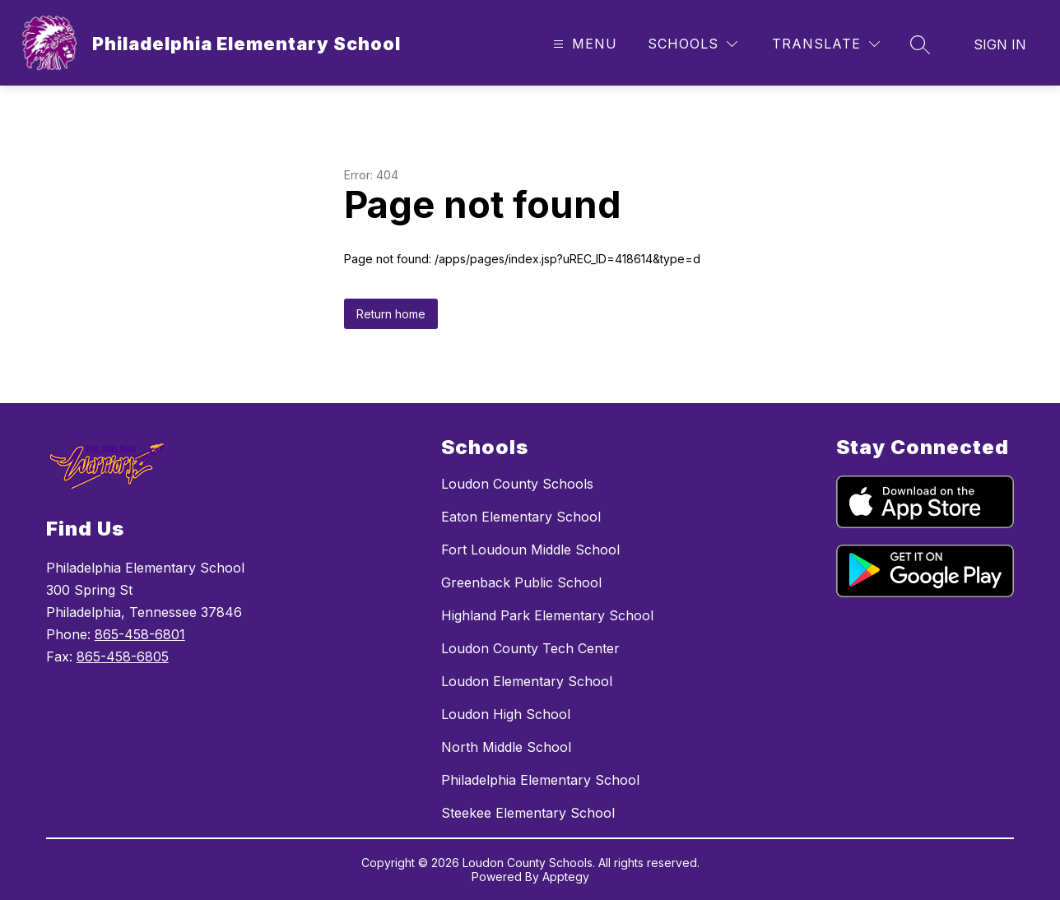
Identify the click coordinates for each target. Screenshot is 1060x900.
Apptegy (565, 877)
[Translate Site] (826, 44)
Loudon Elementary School (526, 681)
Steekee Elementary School (528, 813)
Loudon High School (505, 714)
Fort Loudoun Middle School (530, 549)
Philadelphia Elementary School (540, 780)
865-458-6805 (123, 656)
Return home (390, 314)
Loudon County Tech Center (530, 648)
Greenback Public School (521, 582)
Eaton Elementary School (521, 516)
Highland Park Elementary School (547, 615)
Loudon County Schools (517, 484)
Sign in (1000, 44)
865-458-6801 (140, 634)
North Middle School (506, 747)
